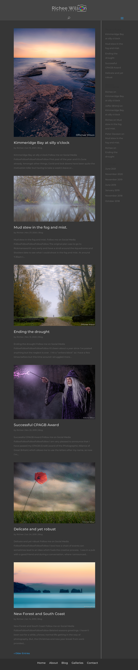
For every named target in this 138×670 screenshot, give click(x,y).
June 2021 (110, 168)
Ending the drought (32, 332)
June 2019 (110, 185)
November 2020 (114, 174)
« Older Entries (22, 653)
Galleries (77, 662)
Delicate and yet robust (35, 529)
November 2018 (113, 195)
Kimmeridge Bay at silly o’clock (41, 142)
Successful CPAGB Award (36, 425)
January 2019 (112, 190)
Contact (92, 662)
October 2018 (112, 201)
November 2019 (113, 179)
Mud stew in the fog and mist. (40, 227)
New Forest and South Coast (39, 614)
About (53, 662)
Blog (40, 148)
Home (41, 662)
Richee (20, 148)
